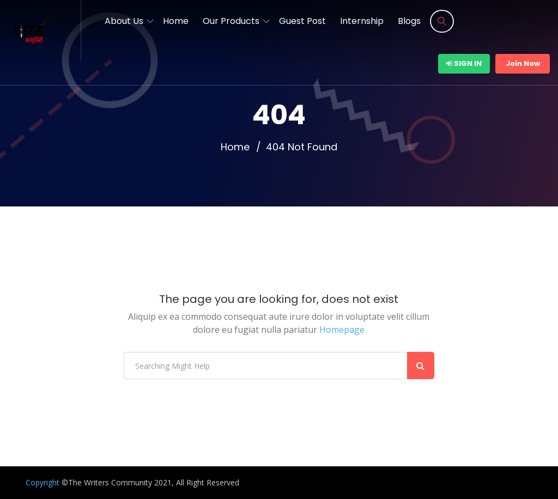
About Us (124, 21)
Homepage (342, 330)
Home (176, 21)
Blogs (409, 21)
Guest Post (302, 21)
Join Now (523, 63)
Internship (362, 21)
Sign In (464, 63)
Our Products (231, 21)
